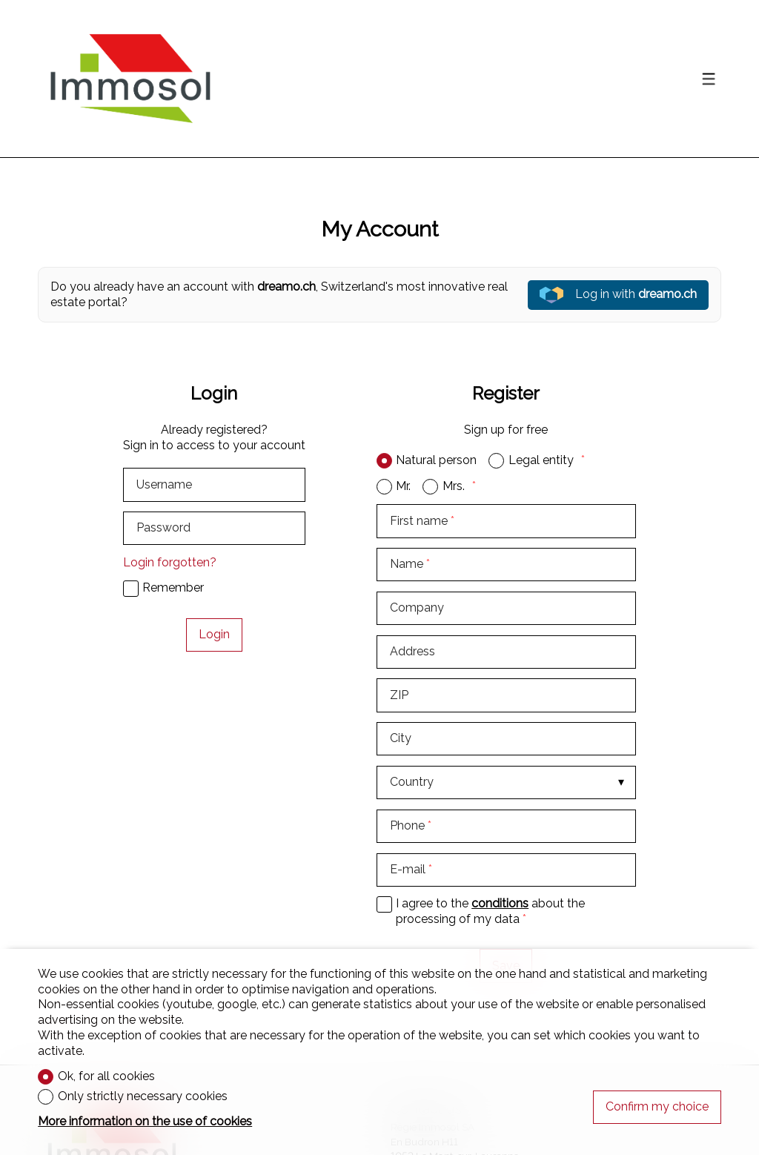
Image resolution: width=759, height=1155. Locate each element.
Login (214, 634)
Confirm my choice (657, 1106)
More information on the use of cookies (145, 1121)
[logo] (130, 78)
